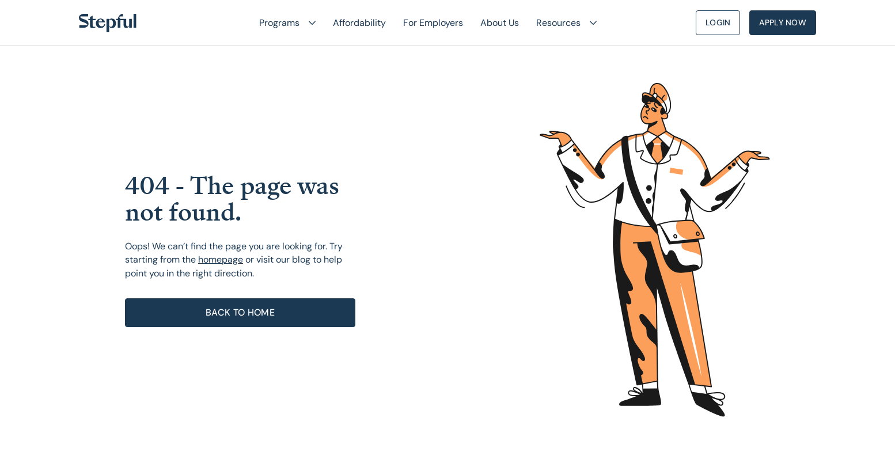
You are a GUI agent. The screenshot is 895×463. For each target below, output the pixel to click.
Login (718, 22)
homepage (220, 259)
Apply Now (782, 22)
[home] (107, 23)
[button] (283, 22)
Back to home (240, 312)
